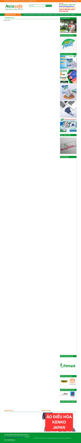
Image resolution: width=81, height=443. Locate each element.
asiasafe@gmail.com (31, 1)
